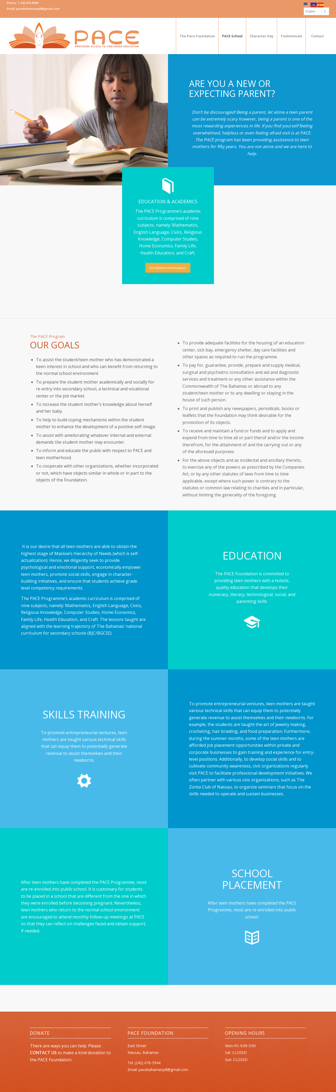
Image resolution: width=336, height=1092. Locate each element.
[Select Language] (316, 11)
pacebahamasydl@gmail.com (163, 1069)
